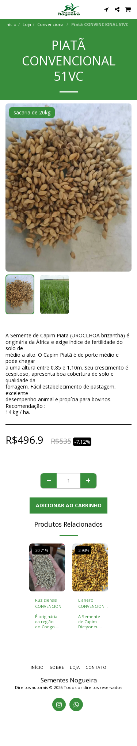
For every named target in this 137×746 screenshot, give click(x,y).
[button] (8, 8)
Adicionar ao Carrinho (69, 505)
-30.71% (41, 550)
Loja (27, 24)
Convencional (51, 24)
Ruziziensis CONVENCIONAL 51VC (50, 603)
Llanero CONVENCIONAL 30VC (93, 603)
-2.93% (83, 550)
